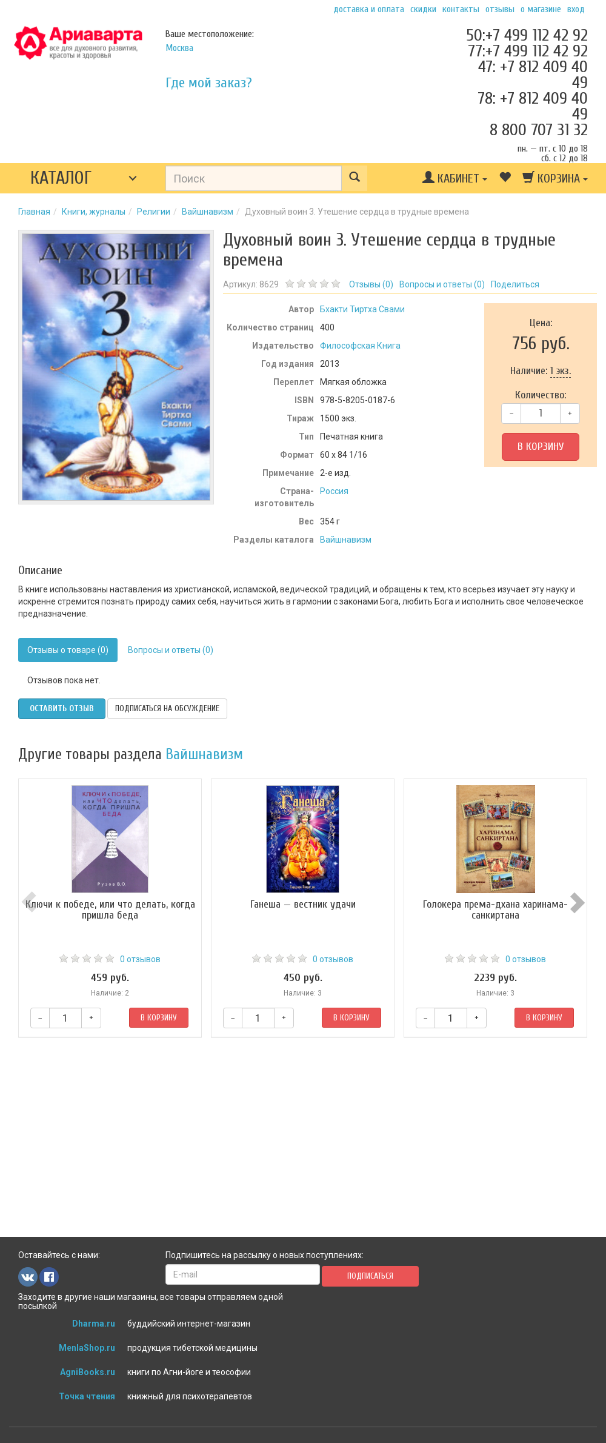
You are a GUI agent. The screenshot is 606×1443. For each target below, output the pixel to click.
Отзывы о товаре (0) (67, 650)
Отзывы (499, 9)
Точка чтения (87, 1396)
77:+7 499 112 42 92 (528, 51)
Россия (334, 491)
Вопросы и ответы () (442, 284)
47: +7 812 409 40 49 (533, 74)
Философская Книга (360, 345)
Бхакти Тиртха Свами (362, 309)
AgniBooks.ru (87, 1372)
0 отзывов (140, 959)
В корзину (541, 446)
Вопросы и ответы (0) (170, 650)
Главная (34, 211)
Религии (153, 211)
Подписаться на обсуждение (167, 708)
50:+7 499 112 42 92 (527, 35)
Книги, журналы (93, 211)
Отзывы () (371, 284)
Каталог (61, 178)
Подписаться (370, 1276)
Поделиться (515, 284)
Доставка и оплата (368, 9)
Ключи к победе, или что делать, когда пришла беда (110, 910)
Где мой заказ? (208, 83)
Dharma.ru (93, 1323)
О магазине (541, 9)
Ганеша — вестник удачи (303, 904)
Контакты (460, 9)
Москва (179, 47)
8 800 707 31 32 (539, 129)
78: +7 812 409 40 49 (533, 106)
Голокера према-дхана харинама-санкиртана (496, 910)
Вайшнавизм (207, 211)
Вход (576, 9)
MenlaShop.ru (87, 1348)
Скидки (423, 9)
